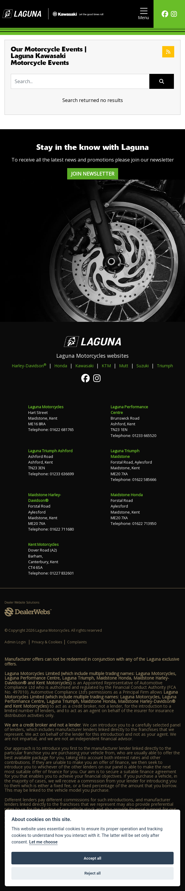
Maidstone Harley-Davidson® (44, 497)
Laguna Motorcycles (46, 406)
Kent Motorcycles (43, 544)
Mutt (123, 365)
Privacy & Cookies (47, 642)
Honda (60, 365)
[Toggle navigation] (143, 14)
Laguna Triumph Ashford (50, 450)
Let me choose (43, 842)
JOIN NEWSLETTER (92, 173)
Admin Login (15, 642)
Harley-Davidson (29, 365)
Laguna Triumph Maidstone (125, 453)
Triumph (165, 365)
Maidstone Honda (127, 494)
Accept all (92, 858)
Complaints (77, 642)
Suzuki (142, 365)
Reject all (92, 873)
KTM (106, 365)
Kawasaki (84, 365)
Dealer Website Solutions (21, 602)
